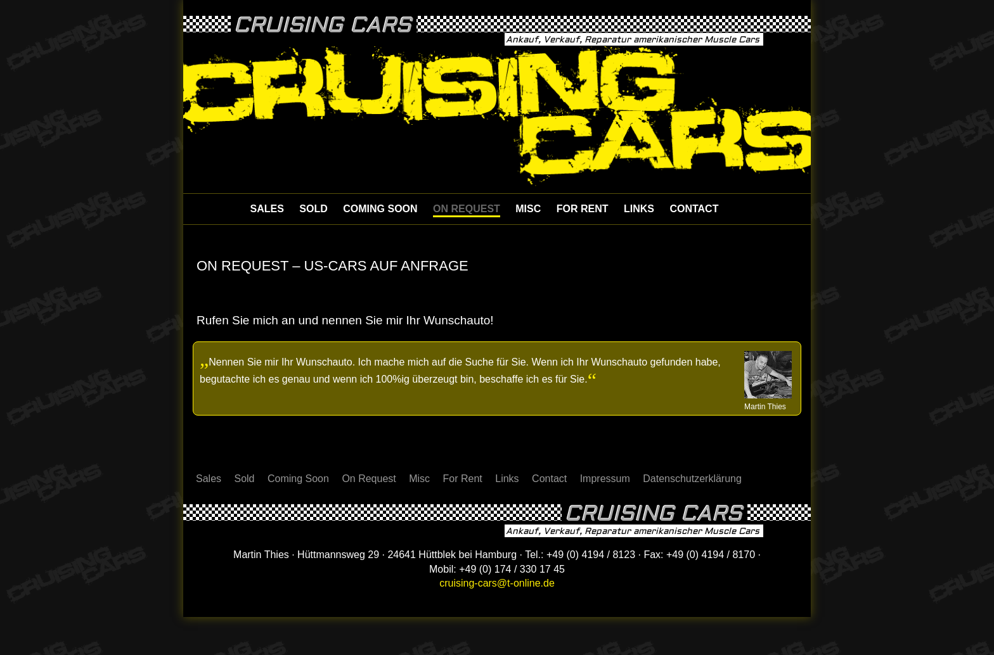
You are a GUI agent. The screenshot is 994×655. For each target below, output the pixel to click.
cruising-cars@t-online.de (497, 583)
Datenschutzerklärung (692, 478)
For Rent (583, 208)
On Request (466, 208)
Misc (528, 208)
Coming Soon (380, 208)
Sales (267, 208)
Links (639, 208)
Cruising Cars (322, 25)
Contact (693, 208)
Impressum (605, 478)
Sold (313, 208)
